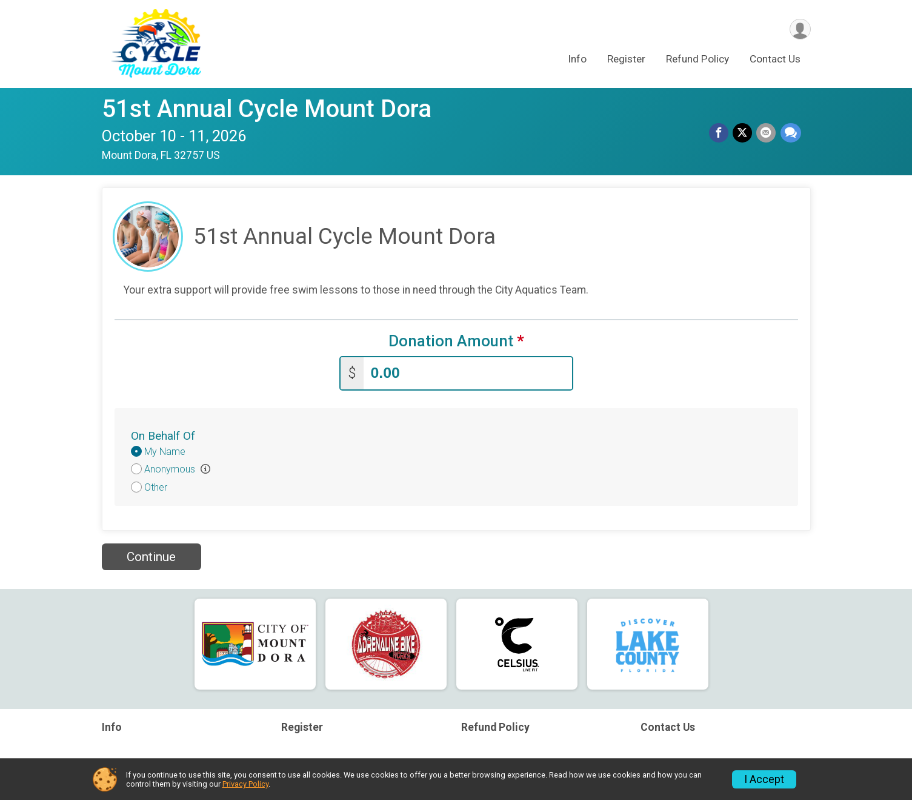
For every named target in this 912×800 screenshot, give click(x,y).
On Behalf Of (163, 434)
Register (626, 60)
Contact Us (775, 60)
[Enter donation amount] (468, 372)
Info (577, 60)
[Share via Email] (767, 133)
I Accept (764, 779)
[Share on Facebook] (721, 133)
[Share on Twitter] (744, 133)
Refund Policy (697, 60)
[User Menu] (799, 29)
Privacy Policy (245, 783)
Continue (151, 555)
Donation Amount (456, 341)
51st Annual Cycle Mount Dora (266, 109)
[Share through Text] (791, 133)
